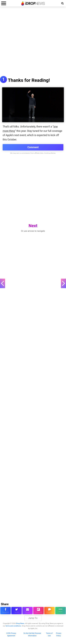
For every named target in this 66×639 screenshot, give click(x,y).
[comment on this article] (49, 610)
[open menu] (3, 3)
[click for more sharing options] (60, 610)
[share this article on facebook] (5, 610)
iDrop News (20, 623)
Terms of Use (49, 634)
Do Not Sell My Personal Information (32, 634)
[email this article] (27, 610)
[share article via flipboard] (38, 610)
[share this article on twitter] (16, 610)
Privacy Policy (58, 634)
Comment (33, 147)
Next (33, 225)
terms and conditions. (13, 626)
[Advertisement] (33, 43)
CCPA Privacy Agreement (11, 634)
